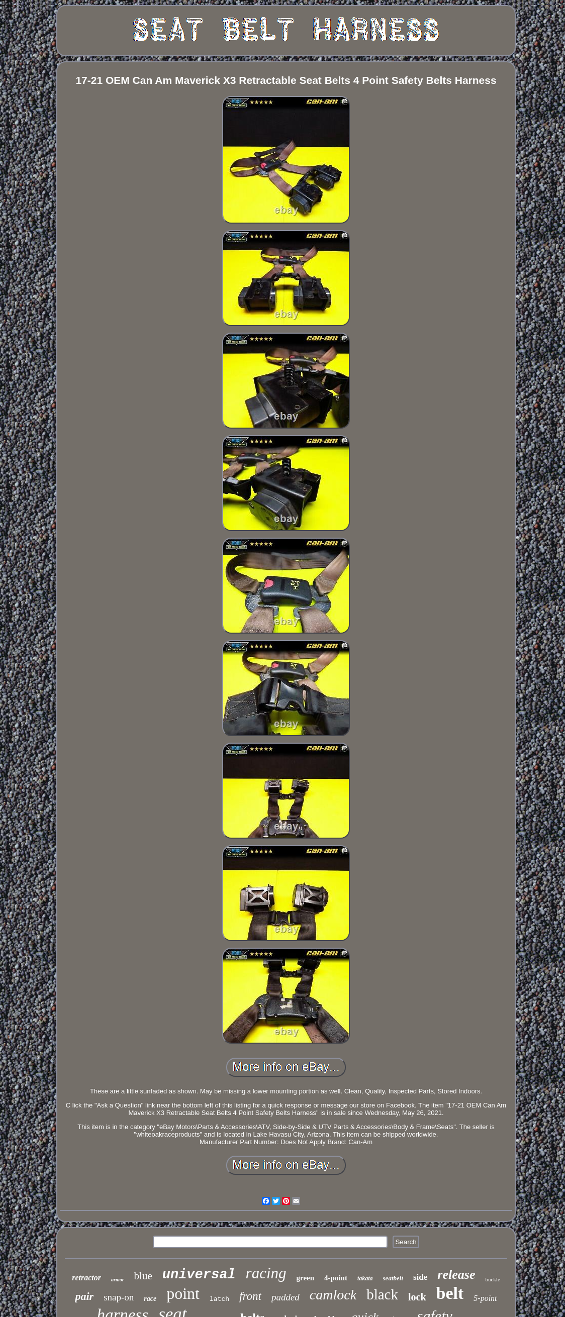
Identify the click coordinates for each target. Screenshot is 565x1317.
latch (219, 1299)
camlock (333, 1294)
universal (199, 1274)
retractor (86, 1277)
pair (84, 1296)
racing (266, 1273)
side (420, 1277)
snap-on (119, 1297)
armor (117, 1279)
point (183, 1293)
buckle (492, 1279)
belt (450, 1293)
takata (365, 1278)
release (456, 1274)
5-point (485, 1298)
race (150, 1298)
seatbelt (393, 1278)
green (306, 1278)
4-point (335, 1278)
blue (143, 1276)
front (250, 1296)
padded (285, 1297)
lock (417, 1296)
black (382, 1294)
